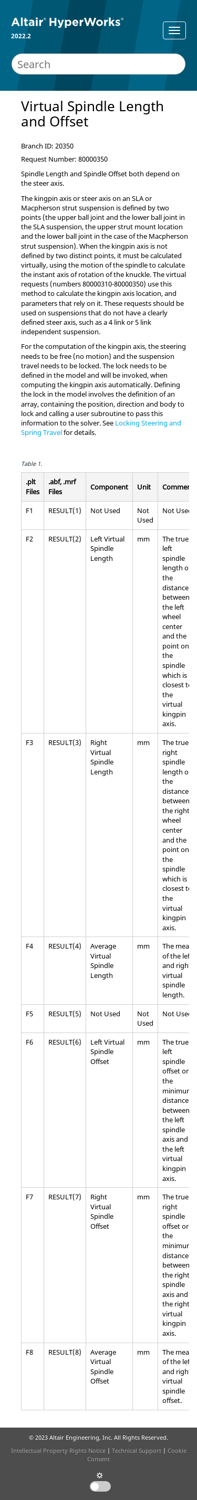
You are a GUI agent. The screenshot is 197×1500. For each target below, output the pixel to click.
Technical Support (136, 1450)
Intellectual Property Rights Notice (58, 1450)
